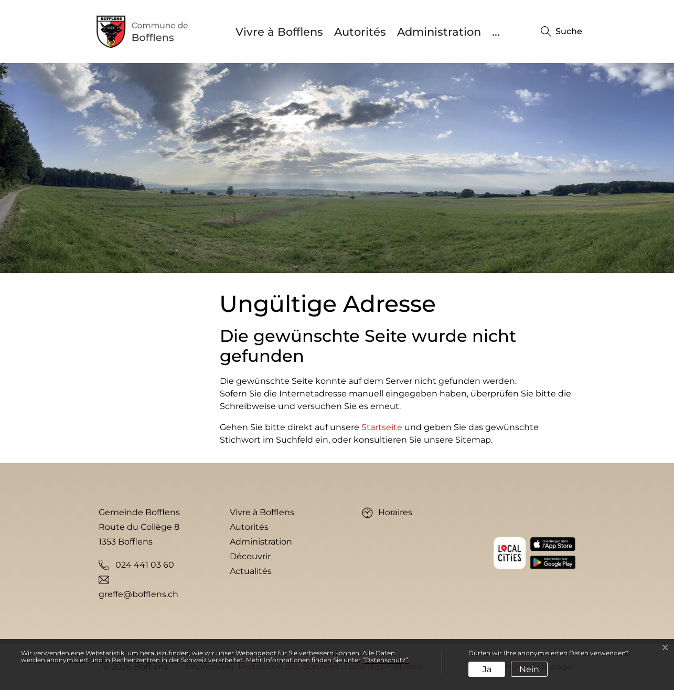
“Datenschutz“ (385, 660)
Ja (487, 669)
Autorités (360, 31)
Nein (529, 669)
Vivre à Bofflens (279, 31)
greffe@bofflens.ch (138, 594)
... (496, 31)
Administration (439, 31)
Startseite (381, 427)
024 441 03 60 (144, 565)
